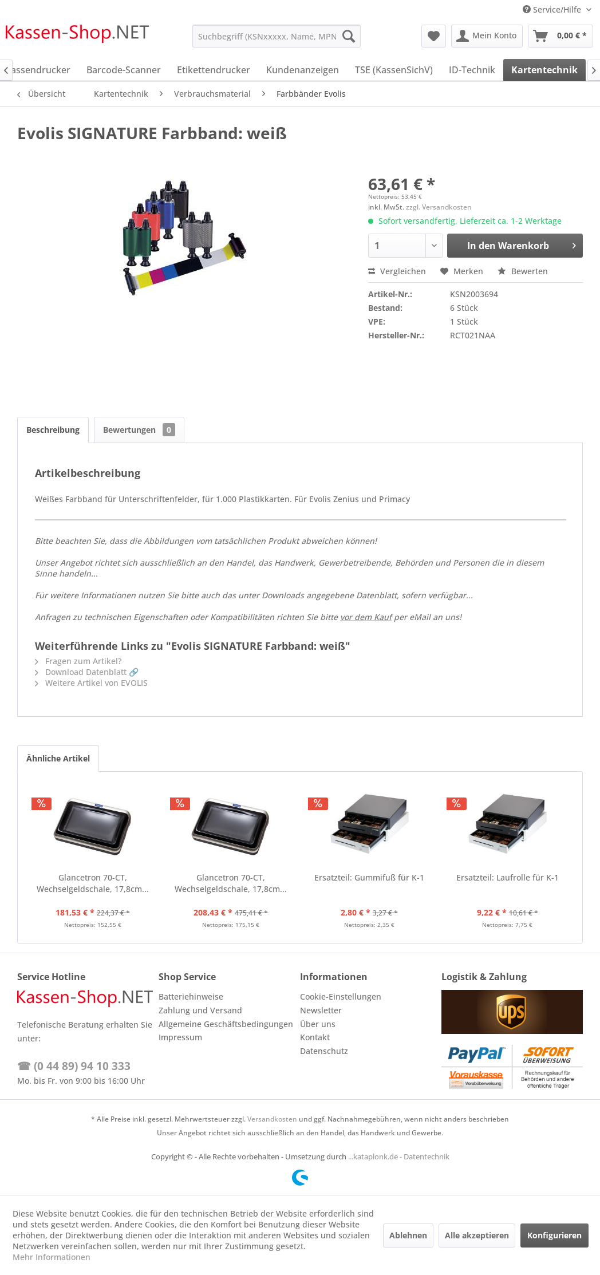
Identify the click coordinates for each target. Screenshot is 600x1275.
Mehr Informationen (51, 1257)
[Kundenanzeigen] (302, 70)
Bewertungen (139, 429)
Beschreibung (53, 429)
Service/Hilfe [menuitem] (553, 9)
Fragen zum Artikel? (78, 661)
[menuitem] (276, 36)
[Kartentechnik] (544, 70)
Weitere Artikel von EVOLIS (91, 682)
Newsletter (321, 1010)
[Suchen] (349, 36)
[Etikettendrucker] (213, 70)
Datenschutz (324, 1050)
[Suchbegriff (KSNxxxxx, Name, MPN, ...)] (276, 36)
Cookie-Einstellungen (340, 996)
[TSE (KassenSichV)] (394, 70)
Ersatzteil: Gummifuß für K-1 (369, 877)
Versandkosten (272, 1119)
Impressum (180, 1037)
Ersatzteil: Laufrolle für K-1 (507, 877)
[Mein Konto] (487, 36)
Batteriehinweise (191, 996)
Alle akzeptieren (477, 1235)
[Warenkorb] (560, 36)
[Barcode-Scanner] (123, 70)
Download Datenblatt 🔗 (87, 671)
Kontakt (315, 1037)
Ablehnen (408, 1235)
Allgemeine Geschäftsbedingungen (226, 1024)
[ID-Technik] (472, 70)
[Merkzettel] (433, 36)
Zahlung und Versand (200, 1010)
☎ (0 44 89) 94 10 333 (74, 1066)
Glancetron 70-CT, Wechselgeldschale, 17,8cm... (93, 883)
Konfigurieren (554, 1235)
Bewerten (523, 271)
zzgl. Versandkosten (439, 207)
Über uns (317, 1024)
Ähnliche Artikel (58, 758)
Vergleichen (397, 271)
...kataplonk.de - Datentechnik (398, 1156)
